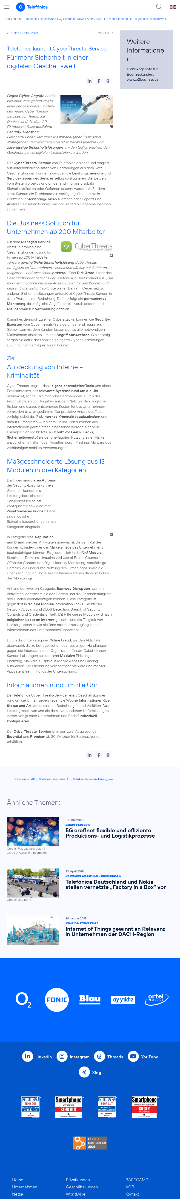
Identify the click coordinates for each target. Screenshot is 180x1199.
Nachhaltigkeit (25, 1175)
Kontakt (132, 1168)
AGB (130, 1161)
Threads (115, 1031)
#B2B (34, 753)
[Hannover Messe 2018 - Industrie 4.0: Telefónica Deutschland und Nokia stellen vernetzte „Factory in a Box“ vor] (88, 859)
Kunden (19, 1182)
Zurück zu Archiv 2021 (22, 33)
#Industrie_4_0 (62, 753)
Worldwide (76, 1168)
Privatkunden (78, 1154)
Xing (96, 1046)
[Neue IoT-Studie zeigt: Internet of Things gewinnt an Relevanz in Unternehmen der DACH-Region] (88, 904)
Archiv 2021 (94, 19)
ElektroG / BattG (141, 1175)
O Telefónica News (71, 19)
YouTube (149, 1031)
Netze (17, 1168)
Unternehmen (24, 1161)
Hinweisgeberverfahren (147, 1189)
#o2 (111, 753)
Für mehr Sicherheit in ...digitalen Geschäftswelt (135, 19)
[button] (90, 80)
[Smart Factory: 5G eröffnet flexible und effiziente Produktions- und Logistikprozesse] (88, 810)
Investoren (21, 1189)
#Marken (78, 753)
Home (17, 1154)
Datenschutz (137, 1182)
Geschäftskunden (82, 1161)
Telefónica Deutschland (41, 19)
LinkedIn (43, 1031)
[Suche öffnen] (159, 7)
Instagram (79, 1031)
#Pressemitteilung (96, 753)
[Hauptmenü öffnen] (7, 7)
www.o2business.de (143, 79)
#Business (45, 753)
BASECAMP (137, 1154)
